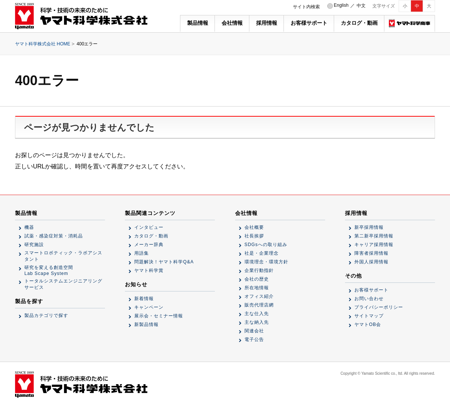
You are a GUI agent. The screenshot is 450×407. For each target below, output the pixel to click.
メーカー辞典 (149, 244)
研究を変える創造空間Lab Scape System (48, 270)
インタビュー (149, 227)
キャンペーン (149, 307)
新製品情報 (146, 324)
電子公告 (254, 339)
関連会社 (254, 330)
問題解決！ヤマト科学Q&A (164, 261)
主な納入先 (256, 322)
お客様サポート (309, 23)
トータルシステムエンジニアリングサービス (63, 284)
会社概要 (254, 227)
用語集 (141, 253)
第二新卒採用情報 (373, 236)
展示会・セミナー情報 (158, 315)
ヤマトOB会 (367, 324)
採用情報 (266, 23)
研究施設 (34, 244)
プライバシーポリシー (378, 307)
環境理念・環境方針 (266, 261)
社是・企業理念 (261, 253)
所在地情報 (256, 287)
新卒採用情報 (369, 227)
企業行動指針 (259, 270)
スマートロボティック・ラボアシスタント (63, 256)
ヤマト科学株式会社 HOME (42, 44)
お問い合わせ (369, 298)
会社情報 (232, 23)
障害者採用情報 (371, 253)
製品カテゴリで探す (46, 315)
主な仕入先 (256, 313)
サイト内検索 (306, 6)
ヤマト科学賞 (149, 270)
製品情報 (197, 23)
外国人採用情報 (371, 261)
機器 (29, 227)
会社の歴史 (256, 279)
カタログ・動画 (359, 23)
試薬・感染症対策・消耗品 (53, 236)
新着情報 (144, 298)
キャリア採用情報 (373, 244)
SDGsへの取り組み (265, 244)
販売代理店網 (259, 305)
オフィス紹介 (259, 296)
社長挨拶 (254, 236)
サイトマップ (369, 315)
